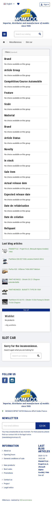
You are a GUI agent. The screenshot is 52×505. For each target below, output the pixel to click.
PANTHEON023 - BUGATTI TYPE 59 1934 (25, 290)
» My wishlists (10, 325)
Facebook (5, 380)
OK (43, 425)
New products (9, 465)
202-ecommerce (26, 500)
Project (6, 484)
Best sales (8, 469)
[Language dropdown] (9, 4)
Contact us (8, 480)
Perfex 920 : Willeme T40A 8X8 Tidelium (24, 269)
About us (7, 451)
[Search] (28, 34)
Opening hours (9, 455)
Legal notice (8, 487)
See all (26, 310)
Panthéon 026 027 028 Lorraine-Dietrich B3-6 (26, 259)
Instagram (12, 380)
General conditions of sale (14, 458)
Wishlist (9, 316)
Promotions (8, 473)
